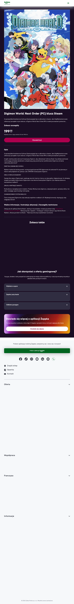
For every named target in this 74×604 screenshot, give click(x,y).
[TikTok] (26, 359)
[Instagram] (31, 359)
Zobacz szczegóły (11, 126)
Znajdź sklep (10, 366)
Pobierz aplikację (37, 351)
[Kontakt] (53, 359)
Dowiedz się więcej (37, 329)
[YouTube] (37, 359)
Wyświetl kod (37, 140)
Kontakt (9, 374)
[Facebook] (20, 359)
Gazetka (9, 370)
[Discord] (48, 359)
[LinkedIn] (42, 359)
